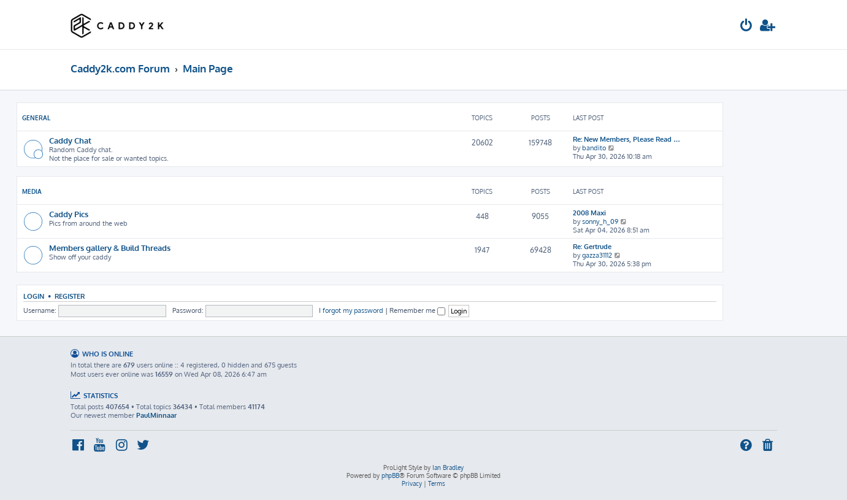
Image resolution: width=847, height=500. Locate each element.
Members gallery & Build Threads (110, 247)
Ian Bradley (448, 467)
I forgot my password (351, 310)
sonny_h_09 (600, 221)
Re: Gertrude (592, 246)
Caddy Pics (68, 214)
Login (33, 296)
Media (32, 191)
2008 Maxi (589, 213)
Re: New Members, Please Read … (626, 139)
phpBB (390, 475)
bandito (594, 148)
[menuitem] (746, 26)
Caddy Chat (70, 140)
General (36, 117)
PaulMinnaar (156, 415)
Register (70, 296)
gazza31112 (597, 255)
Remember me (417, 310)
